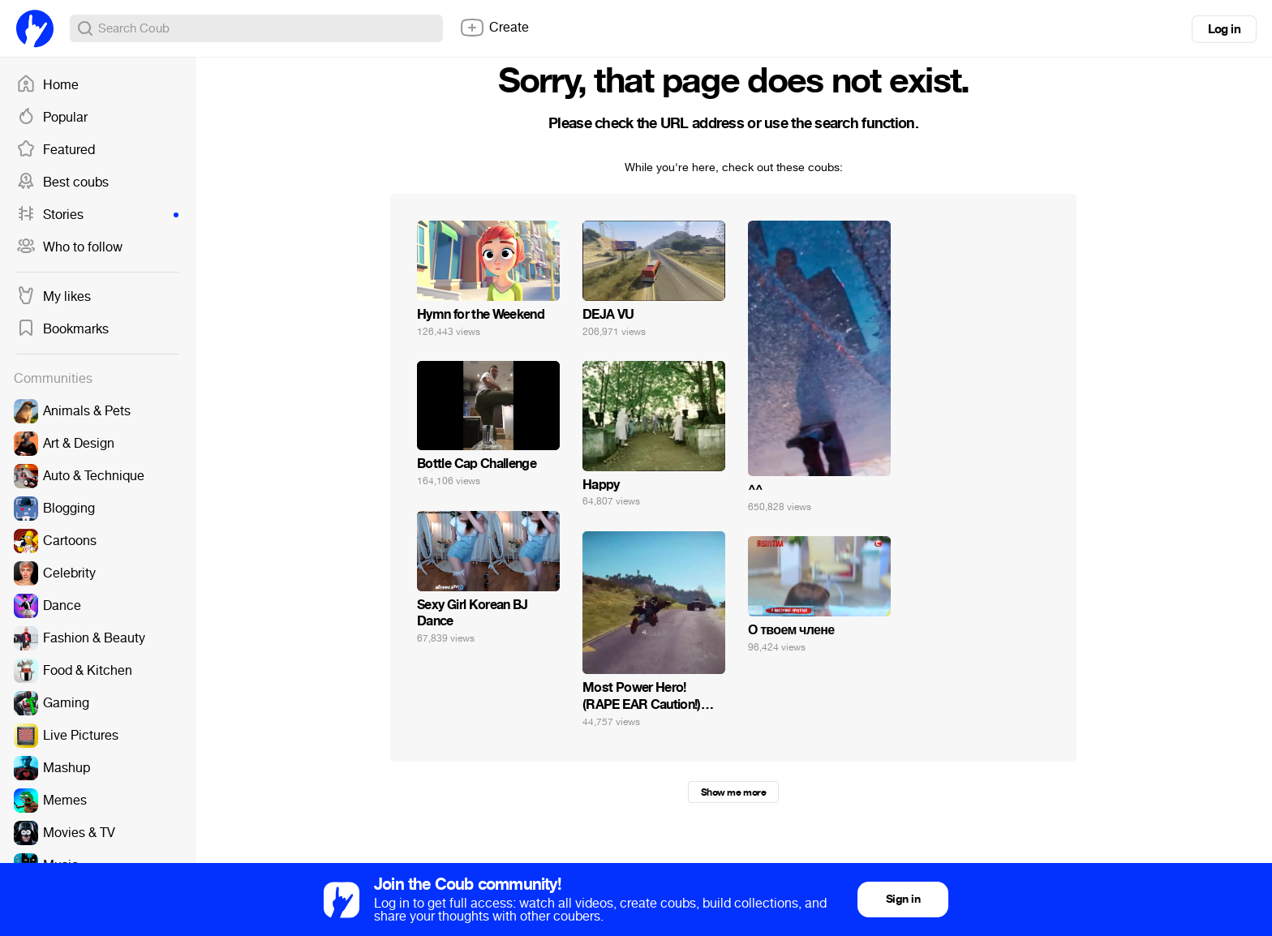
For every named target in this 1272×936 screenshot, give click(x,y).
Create (494, 28)
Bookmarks (62, 329)
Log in (1224, 29)
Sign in (903, 899)
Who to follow (69, 247)
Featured (55, 150)
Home (47, 85)
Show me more (733, 792)
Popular (52, 117)
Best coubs (62, 182)
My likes (53, 297)
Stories (97, 215)
